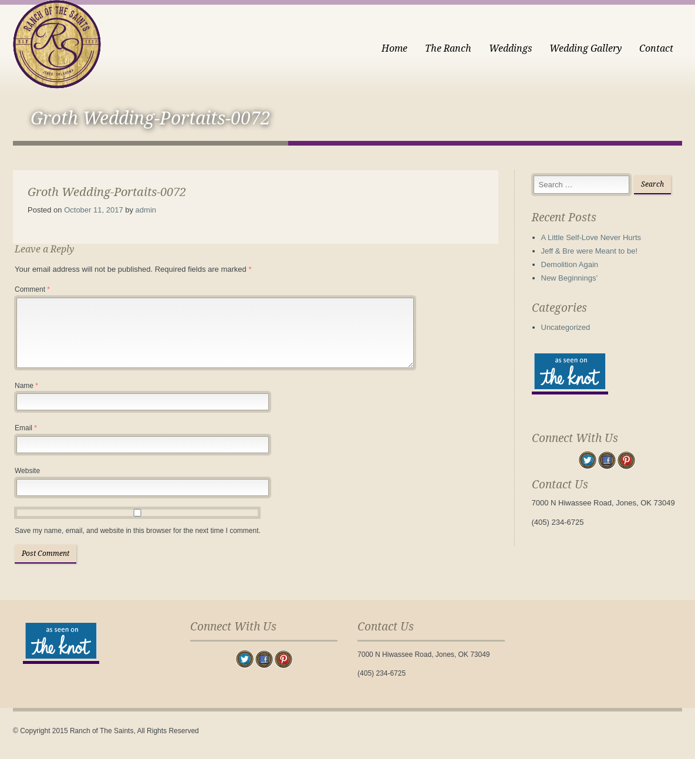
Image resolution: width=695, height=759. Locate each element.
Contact (656, 48)
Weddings (510, 48)
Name (26, 386)
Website (27, 471)
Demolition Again (570, 264)
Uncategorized (566, 327)
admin (146, 209)
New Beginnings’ (569, 278)
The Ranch (448, 48)
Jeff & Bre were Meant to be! (589, 251)
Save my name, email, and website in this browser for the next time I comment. (138, 531)
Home (394, 48)
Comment (32, 289)
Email (26, 428)
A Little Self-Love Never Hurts (591, 237)
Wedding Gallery (585, 48)
